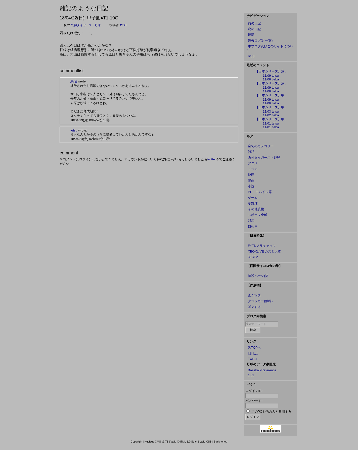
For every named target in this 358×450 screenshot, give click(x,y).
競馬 (251, 220)
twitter (211, 159)
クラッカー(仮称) (260, 301)
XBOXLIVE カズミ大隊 (264, 251)
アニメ (253, 163)
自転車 (253, 226)
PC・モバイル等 (260, 192)
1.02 (251, 375)
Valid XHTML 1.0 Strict (183, 441)
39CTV (253, 257)
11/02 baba (271, 115)
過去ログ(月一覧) (260, 40)
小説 (251, 186)
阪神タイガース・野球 (86, 25)
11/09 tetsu (271, 75)
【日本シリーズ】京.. (270, 71)
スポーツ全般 (257, 215)
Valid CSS (206, 441)
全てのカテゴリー (261, 146)
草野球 (253, 203)
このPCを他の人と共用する (271, 411)
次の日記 (254, 29)
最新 (251, 35)
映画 (251, 175)
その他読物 (256, 209)
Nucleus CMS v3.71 (156, 441)
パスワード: (254, 401)
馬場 (73, 81)
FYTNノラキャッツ (262, 246)
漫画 (251, 180)
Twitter (252, 359)
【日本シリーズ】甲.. (270, 95)
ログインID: (254, 391)
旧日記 (253, 353)
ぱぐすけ (254, 307)
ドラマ (253, 169)
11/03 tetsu (271, 111)
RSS (251, 56)
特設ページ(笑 (258, 276)
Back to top (220, 441)
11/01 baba (271, 127)
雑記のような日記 (84, 8)
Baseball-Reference (262, 370)
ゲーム (253, 197)
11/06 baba (271, 79)
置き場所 (254, 295)
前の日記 (254, 23)
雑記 (251, 152)
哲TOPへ (254, 347)
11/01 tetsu (271, 123)
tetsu (123, 25)
